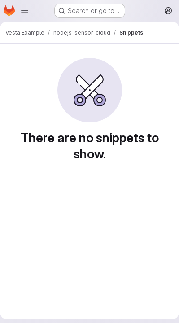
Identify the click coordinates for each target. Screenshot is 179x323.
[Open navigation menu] (24, 11)
